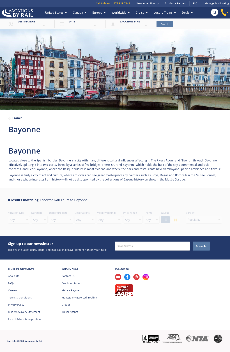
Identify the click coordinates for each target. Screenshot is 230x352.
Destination (26, 21)
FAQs (196, 3)
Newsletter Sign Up (147, 3)
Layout (165, 212)
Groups (66, 304)
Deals (185, 13)
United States (54, 13)
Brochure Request (176, 3)
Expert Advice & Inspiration (24, 319)
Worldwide (119, 13)
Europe (97, 13)
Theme (148, 212)
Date (72, 21)
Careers (12, 290)
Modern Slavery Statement (24, 312)
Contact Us (68, 276)
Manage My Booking (217, 3)
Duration (36, 212)
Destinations (82, 212)
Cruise (140, 13)
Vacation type (130, 21)
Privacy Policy (16, 304)
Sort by (190, 212)
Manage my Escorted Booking (79, 297)
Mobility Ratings (106, 212)
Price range (130, 212)
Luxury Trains (163, 13)
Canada (78, 13)
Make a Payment (71, 290)
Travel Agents (70, 312)
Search (164, 24)
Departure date (58, 212)
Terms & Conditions (20, 297)
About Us (13, 276)
